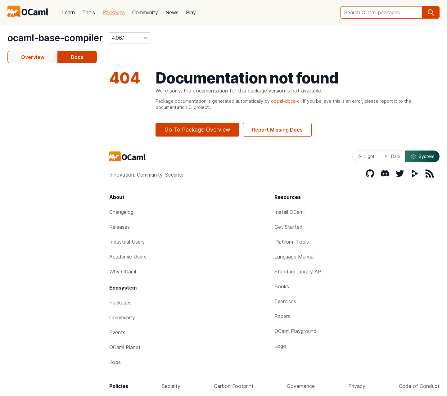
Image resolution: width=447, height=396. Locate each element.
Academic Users (128, 257)
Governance (301, 386)
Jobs (115, 362)
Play (191, 12)
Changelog (121, 212)
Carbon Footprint (234, 386)
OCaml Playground (295, 331)
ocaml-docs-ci (285, 101)
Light (366, 156)
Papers (282, 316)
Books (281, 286)
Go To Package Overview (197, 129)
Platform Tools (291, 242)
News (171, 12)
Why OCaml (122, 271)
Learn (68, 12)
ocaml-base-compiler (55, 37)
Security (171, 386)
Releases (119, 227)
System (422, 156)
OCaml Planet (125, 347)
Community (145, 12)
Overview (32, 57)
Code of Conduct (419, 386)
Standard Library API (298, 271)
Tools (88, 12)
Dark (392, 156)
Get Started (288, 227)
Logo (280, 346)
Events (117, 332)
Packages (113, 12)
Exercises (285, 301)
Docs (77, 57)
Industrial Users (127, 242)
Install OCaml (289, 212)
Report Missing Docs (277, 130)
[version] (129, 37)
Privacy (356, 386)
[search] (431, 12)
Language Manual (294, 257)
